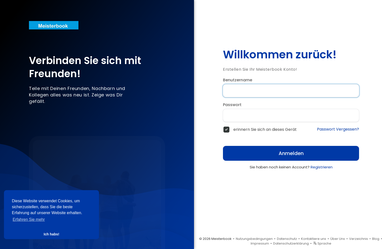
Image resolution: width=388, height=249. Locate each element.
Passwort (232, 105)
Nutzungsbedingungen (254, 238)
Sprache (322, 243)
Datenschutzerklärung (291, 243)
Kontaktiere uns (313, 238)
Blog (375, 238)
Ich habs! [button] (51, 234)
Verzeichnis (358, 238)
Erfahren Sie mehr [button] (29, 219)
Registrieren (322, 167)
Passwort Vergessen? (338, 129)
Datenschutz (287, 238)
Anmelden (291, 153)
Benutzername (237, 80)
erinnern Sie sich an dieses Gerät (265, 129)
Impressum (260, 243)
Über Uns (337, 238)
